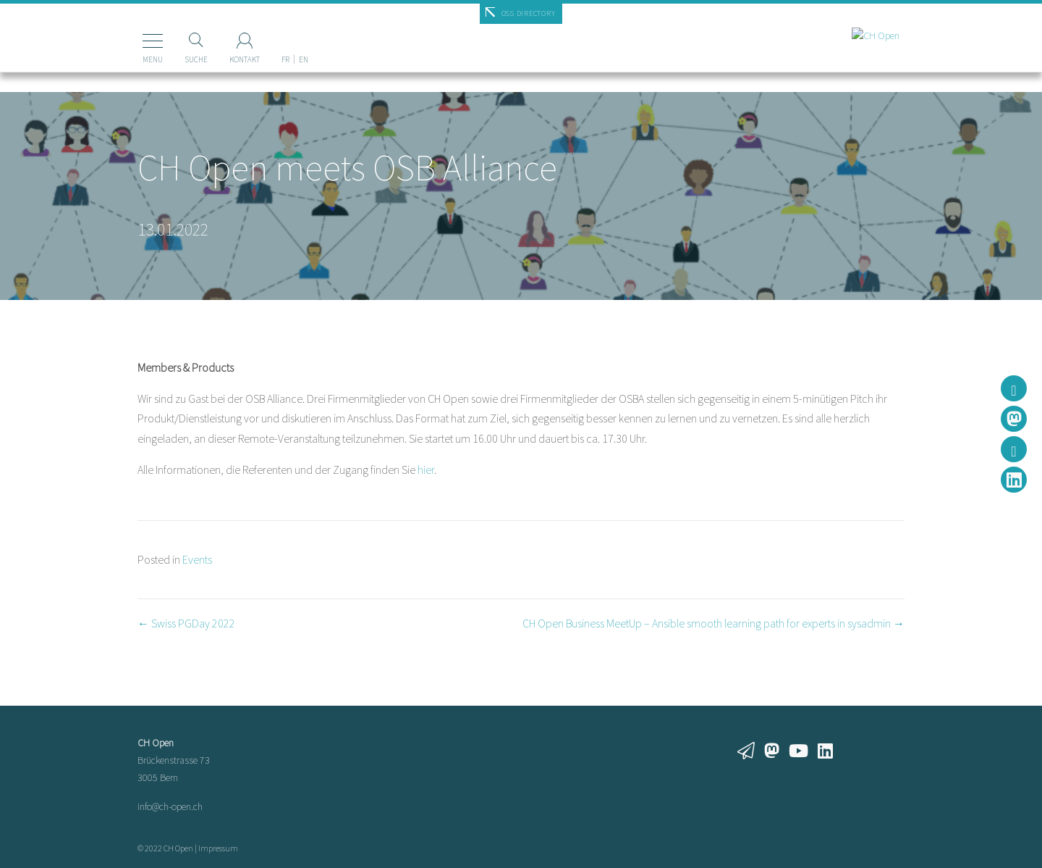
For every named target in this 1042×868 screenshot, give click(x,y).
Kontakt (225, 59)
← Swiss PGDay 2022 (186, 623)
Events (197, 559)
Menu (133, 59)
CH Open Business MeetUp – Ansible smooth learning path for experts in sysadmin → (713, 623)
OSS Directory (528, 13)
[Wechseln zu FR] (266, 35)
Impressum (218, 848)
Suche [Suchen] (176, 59)
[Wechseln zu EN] (284, 35)
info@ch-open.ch (170, 806)
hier (426, 469)
